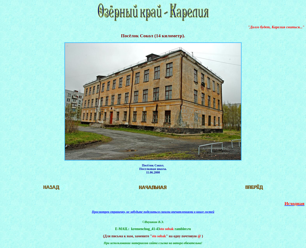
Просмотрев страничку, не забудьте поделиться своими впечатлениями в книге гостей (153, 211)
